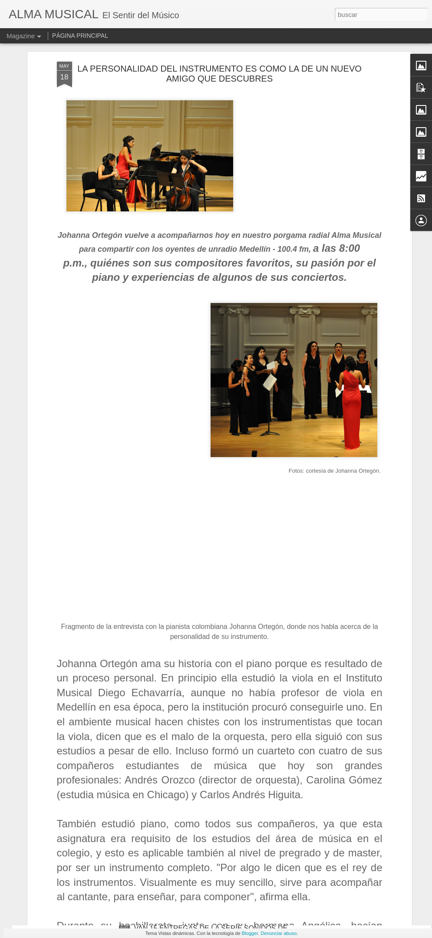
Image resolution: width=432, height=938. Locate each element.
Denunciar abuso (279, 933)
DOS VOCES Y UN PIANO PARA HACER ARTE (209, 731)
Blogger (250, 933)
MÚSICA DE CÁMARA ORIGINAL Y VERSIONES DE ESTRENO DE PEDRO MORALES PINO (216, 833)
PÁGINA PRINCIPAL (80, 35)
